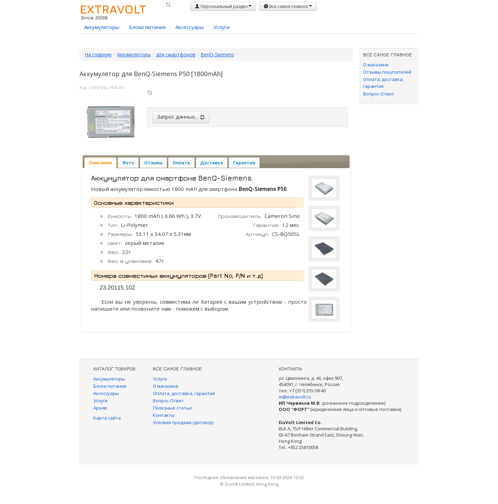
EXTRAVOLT (113, 9)
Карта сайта (107, 418)
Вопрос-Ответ (378, 94)
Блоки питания (147, 27)
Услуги (221, 27)
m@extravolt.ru (295, 397)
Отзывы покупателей (387, 72)
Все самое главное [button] (288, 6)
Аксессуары (189, 27)
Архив (100, 408)
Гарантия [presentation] (244, 163)
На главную (98, 54)
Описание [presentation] (100, 163)
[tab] (100, 162)
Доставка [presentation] (211, 163)
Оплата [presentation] (181, 163)
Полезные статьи (172, 408)
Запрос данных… (181, 116)
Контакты (164, 415)
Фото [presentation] (128, 163)
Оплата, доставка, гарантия (184, 393)
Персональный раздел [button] (223, 6)
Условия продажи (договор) (183, 422)
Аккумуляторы (101, 27)
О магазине (376, 65)
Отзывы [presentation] (153, 163)
